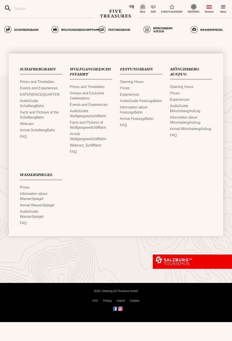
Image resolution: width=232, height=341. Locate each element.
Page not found (28, 41)
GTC (95, 319)
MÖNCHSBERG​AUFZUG (184, 91)
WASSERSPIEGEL (36, 194)
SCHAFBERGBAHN (38, 88)
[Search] (48, 9)
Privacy (107, 319)
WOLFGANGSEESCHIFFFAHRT (90, 91)
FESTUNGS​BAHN (136, 88)
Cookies (134, 319)
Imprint (121, 319)
